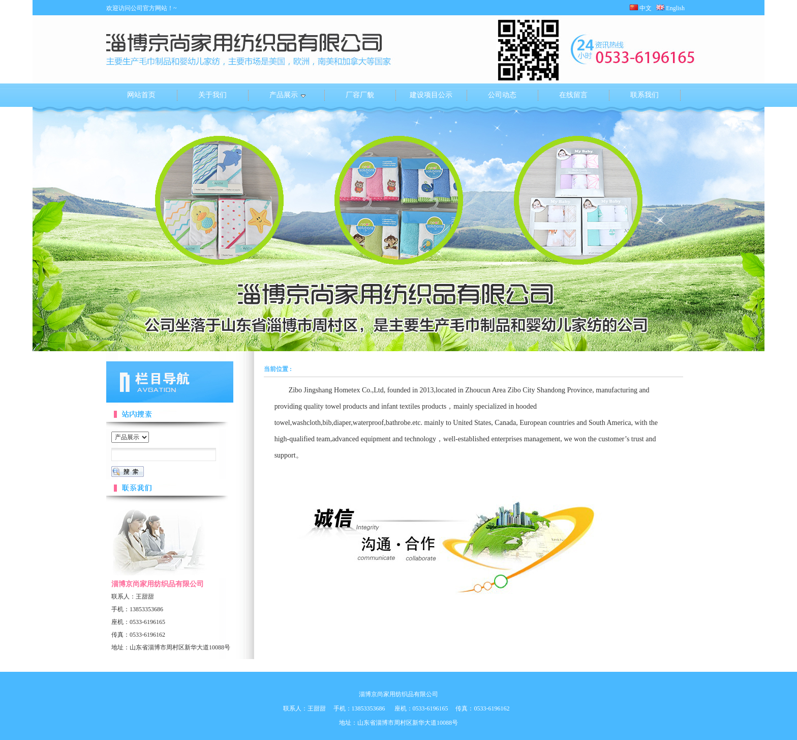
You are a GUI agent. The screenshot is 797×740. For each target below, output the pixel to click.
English (673, 8)
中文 (641, 8)
